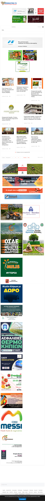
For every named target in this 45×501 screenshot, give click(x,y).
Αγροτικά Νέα (8, 488)
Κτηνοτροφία (14, 488)
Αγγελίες (35, 490)
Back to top (4, 483)
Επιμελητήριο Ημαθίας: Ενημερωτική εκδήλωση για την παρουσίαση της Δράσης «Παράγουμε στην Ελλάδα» (32, 118)
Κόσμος (19, 490)
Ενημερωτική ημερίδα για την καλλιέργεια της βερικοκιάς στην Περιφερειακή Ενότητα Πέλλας (37, 94)
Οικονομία (31, 488)
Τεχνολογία (40, 488)
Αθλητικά (15, 490)
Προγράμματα (25, 488)
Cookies (16, 492)
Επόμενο (25, 156)
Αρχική (4, 488)
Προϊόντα (11, 490)
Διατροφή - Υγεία (5, 490)
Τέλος (28, 156)
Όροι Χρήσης (40, 490)
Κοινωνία (35, 488)
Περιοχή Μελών (22, 492)
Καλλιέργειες (20, 488)
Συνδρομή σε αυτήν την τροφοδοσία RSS (23, 150)
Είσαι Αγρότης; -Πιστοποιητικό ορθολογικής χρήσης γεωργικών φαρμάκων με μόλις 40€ (36, 139)
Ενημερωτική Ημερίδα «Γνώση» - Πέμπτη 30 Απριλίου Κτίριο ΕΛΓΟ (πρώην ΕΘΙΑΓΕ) (11, 119)
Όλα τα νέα (31, 490)
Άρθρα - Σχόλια (25, 490)
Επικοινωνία (28, 492)
